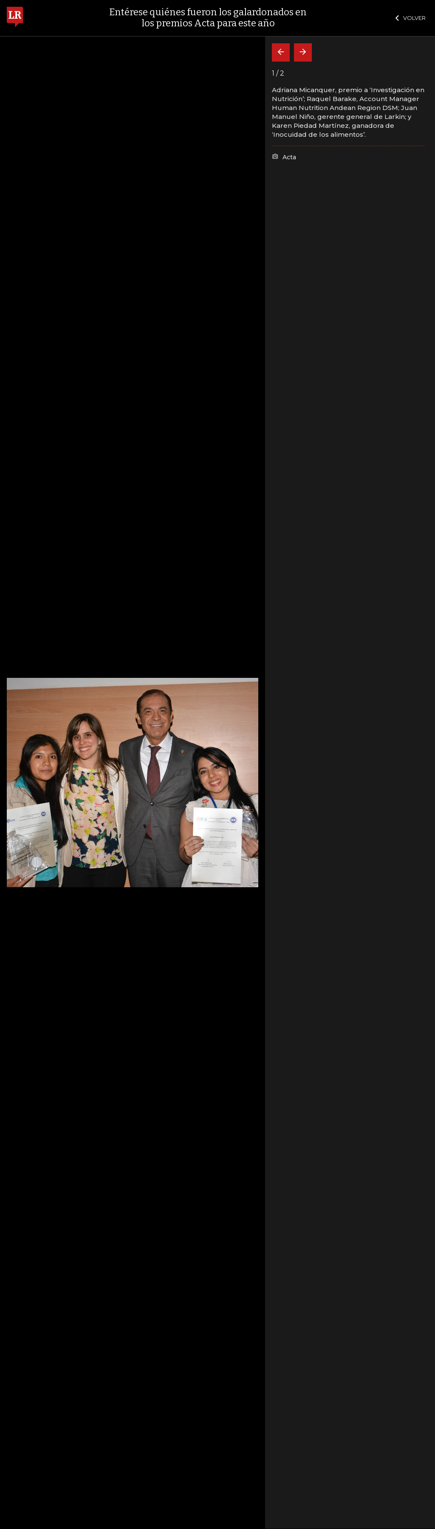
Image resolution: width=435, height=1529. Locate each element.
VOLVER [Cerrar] (410, 17)
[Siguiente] (303, 52)
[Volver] (281, 52)
